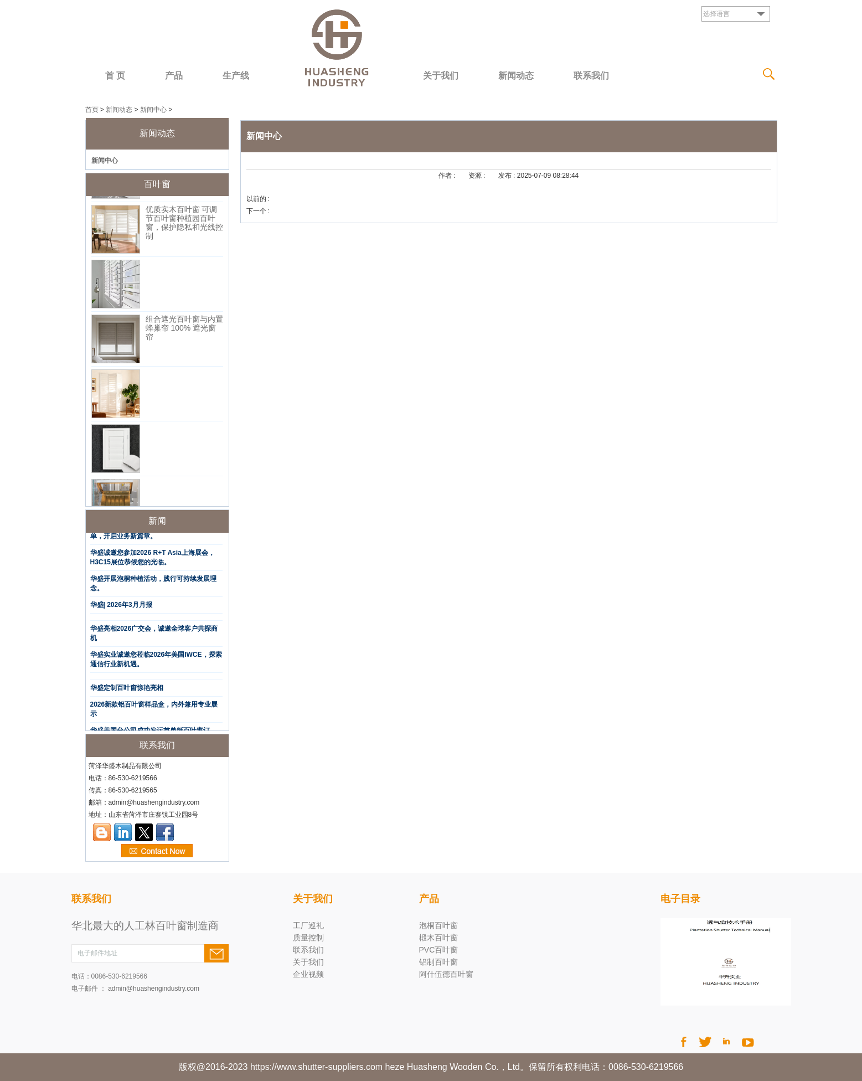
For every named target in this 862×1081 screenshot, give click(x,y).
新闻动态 (516, 75)
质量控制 (308, 937)
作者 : (447, 175)
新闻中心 (153, 110)
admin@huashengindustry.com (153, 988)
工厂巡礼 (308, 925)
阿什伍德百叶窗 (446, 974)
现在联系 (157, 851)
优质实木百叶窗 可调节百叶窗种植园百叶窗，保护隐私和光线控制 (184, 225)
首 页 (115, 75)
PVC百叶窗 (438, 949)
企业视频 (308, 974)
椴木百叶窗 (438, 937)
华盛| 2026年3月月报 (121, 607)
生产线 (236, 75)
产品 (174, 75)
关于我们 (440, 75)
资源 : (477, 175)
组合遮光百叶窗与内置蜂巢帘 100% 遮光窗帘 (184, 330)
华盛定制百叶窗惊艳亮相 (126, 690)
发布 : (507, 175)
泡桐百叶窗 (438, 925)
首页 (92, 110)
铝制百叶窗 (438, 962)
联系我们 (591, 75)
